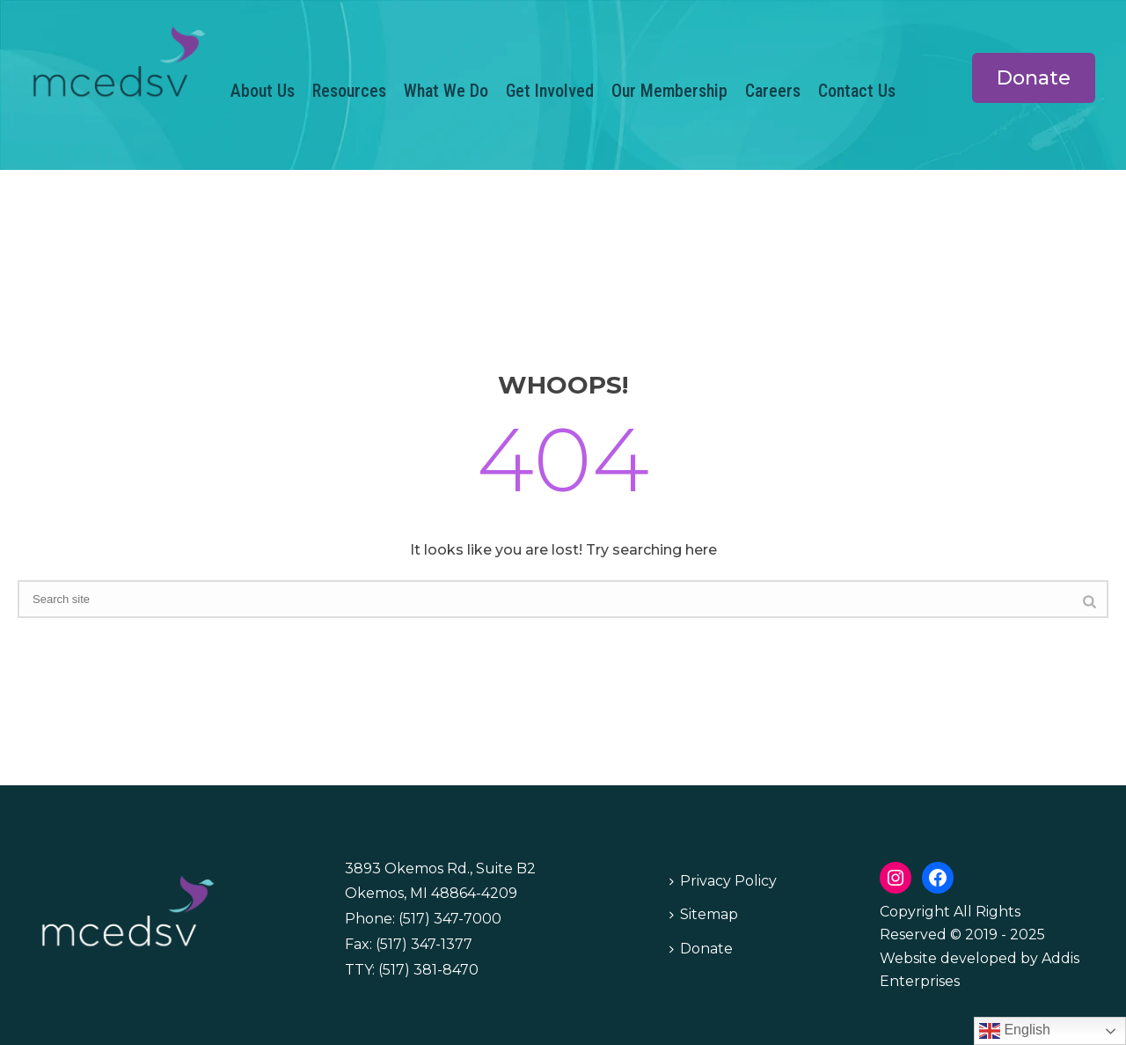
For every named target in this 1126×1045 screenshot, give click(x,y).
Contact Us (857, 90)
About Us (262, 90)
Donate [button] (1034, 78)
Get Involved (550, 90)
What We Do (446, 90)
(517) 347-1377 (424, 944)
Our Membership (669, 90)
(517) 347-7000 (449, 918)
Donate (701, 948)
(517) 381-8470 (428, 969)
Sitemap (703, 914)
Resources (349, 90)
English (1014, 1030)
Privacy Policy (723, 880)
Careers (773, 90)
